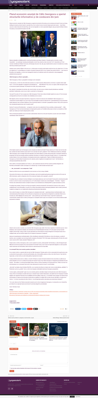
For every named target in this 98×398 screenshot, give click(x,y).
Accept (72, 396)
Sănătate (51, 5)
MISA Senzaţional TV (40, 382)
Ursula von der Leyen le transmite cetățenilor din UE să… (83, 35)
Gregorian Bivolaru (53, 383)
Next (14, 343)
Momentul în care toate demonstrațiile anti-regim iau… (82, 47)
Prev (11, 343)
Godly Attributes (41, 385)
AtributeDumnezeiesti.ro (40, 383)
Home (10, 5)
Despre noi (80, 382)
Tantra (21, 5)
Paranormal (43, 5)
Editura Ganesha (53, 388)
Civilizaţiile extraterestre (63, 5)
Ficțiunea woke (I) (81, 52)
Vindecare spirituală (39, 387)
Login (79, 383)
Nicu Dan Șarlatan (81, 71)
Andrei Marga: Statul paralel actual (61, 317)
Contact (65, 383)
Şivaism (27, 5)
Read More (78, 396)
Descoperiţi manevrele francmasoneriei (14, 335)
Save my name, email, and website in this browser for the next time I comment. (26, 368)
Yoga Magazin (52, 382)
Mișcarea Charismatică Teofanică (56, 385)
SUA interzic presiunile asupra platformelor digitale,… (82, 59)
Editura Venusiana (53, 390)
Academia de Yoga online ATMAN (56, 387)
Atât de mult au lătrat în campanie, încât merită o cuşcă (21, 317)
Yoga (15, 5)
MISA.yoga (38, 389)
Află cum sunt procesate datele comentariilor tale (38, 374)
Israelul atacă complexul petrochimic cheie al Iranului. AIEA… (82, 66)
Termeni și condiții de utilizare (69, 382)
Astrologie (34, 5)
